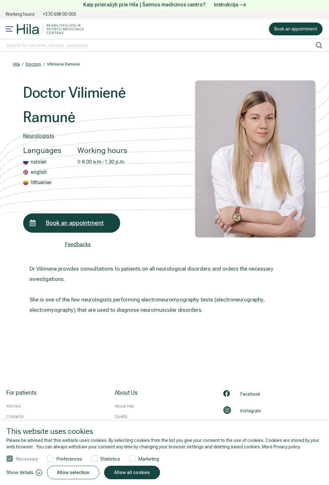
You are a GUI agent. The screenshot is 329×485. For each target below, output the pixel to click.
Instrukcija (230, 5)
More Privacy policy (281, 446)
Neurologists (38, 135)
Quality (121, 416)
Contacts (15, 416)
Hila (16, 64)
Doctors (33, 64)
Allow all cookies (132, 472)
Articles (13, 406)
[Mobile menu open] (9, 29)
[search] (319, 45)
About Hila (124, 406)
